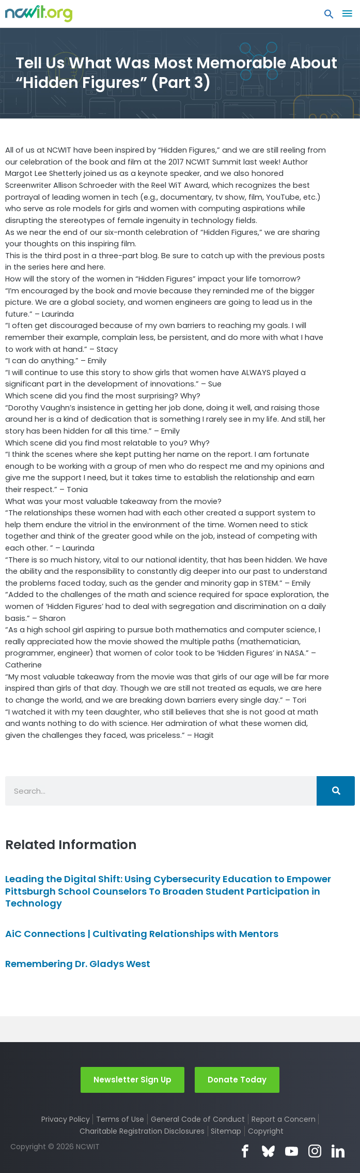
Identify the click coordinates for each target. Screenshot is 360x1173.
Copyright (266, 1131)
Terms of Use (120, 1119)
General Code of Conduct (198, 1119)
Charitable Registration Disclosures (142, 1131)
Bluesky (268, 1151)
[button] (329, 16)
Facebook (245, 1151)
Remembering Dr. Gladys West (77, 963)
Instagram (314, 1151)
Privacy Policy (65, 1119)
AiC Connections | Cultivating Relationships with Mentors (141, 933)
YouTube (291, 1151)
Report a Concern (284, 1119)
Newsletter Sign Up (132, 1079)
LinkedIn (338, 1151)
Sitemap (226, 1131)
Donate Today (237, 1079)
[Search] (336, 791)
